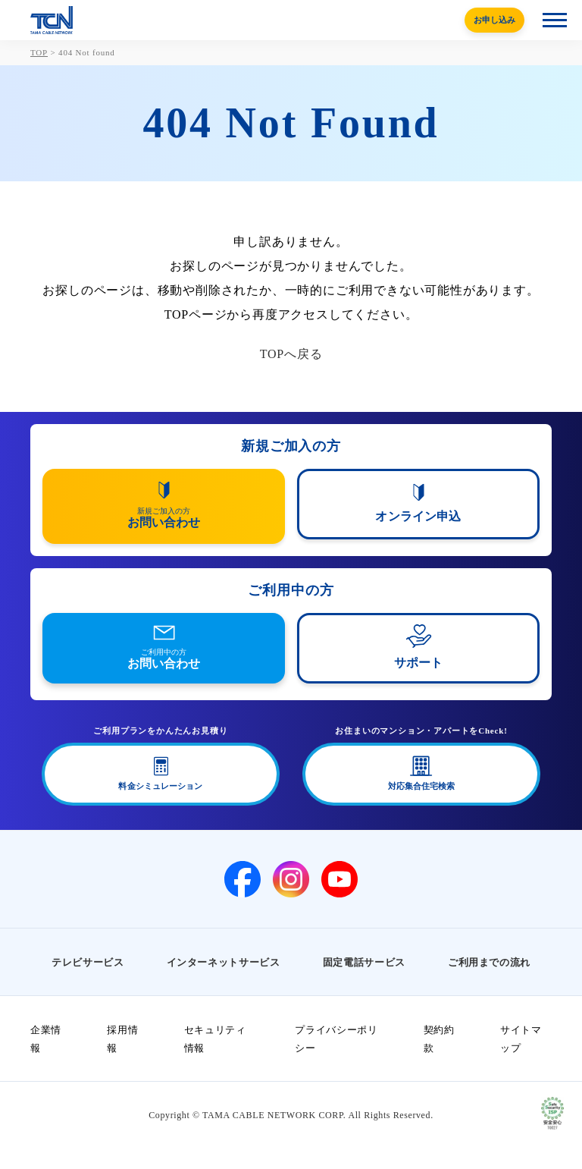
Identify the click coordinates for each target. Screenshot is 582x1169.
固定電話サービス (364, 962)
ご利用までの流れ (489, 962)
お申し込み (494, 19)
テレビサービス (88, 962)
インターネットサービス (223, 962)
